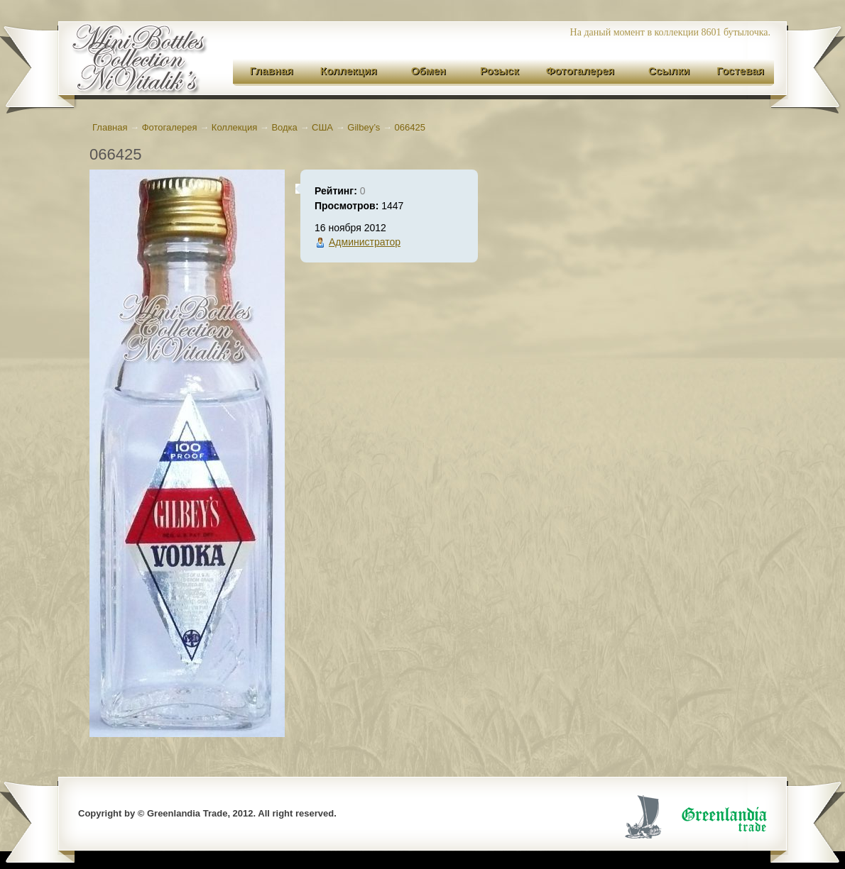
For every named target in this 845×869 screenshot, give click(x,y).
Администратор (364, 242)
